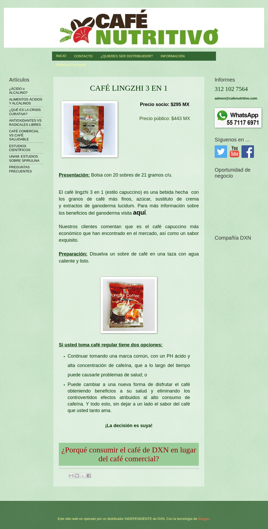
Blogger (203, 519)
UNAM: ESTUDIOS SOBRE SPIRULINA (24, 158)
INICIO (61, 56)
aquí (139, 212)
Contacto (83, 56)
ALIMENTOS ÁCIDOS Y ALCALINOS (25, 101)
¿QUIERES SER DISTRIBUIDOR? (126, 56)
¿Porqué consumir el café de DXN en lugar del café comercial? (128, 454)
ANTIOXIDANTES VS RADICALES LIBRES (25, 122)
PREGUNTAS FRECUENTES (20, 169)
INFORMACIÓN (172, 56)
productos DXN (71, 65)
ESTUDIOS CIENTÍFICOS (19, 148)
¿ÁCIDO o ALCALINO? (18, 91)
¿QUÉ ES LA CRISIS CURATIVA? (25, 112)
